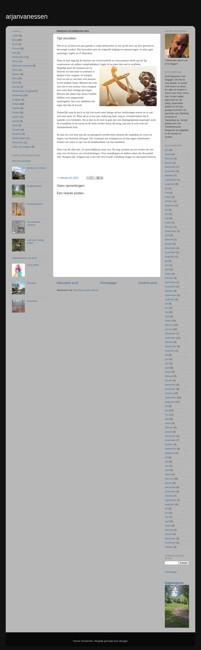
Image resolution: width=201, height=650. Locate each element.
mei (167, 192)
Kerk (14, 78)
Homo (15, 61)
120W (15, 35)
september (170, 179)
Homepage (108, 283)
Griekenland (18, 57)
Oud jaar (31, 283)
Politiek (16, 108)
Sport (15, 125)
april (167, 235)
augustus (170, 184)
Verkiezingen (19, 138)
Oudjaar (16, 99)
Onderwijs (17, 95)
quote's (16, 116)
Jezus (15, 69)
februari (169, 158)
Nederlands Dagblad (23, 91)
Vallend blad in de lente (24, 258)
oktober (169, 175)
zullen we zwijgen (21, 146)
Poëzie (15, 104)
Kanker (16, 74)
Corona (16, 48)
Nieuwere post (67, 283)
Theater (16, 129)
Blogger (123, 641)
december (170, 167)
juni (167, 150)
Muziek (16, 86)
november (170, 171)
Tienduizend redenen (33, 223)
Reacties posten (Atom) (85, 290)
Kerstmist (32, 301)
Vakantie (16, 134)
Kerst (15, 82)
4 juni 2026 (32, 265)
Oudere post (147, 283)
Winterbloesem (35, 204)
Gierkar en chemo (36, 168)
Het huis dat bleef (21, 161)
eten (14, 52)
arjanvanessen (27, 16)
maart (168, 154)
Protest (16, 112)
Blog (14, 40)
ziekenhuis (17, 142)
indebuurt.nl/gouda (22, 65)
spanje (15, 121)
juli (166, 188)
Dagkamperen (34, 186)
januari (168, 162)
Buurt (15, 44)
